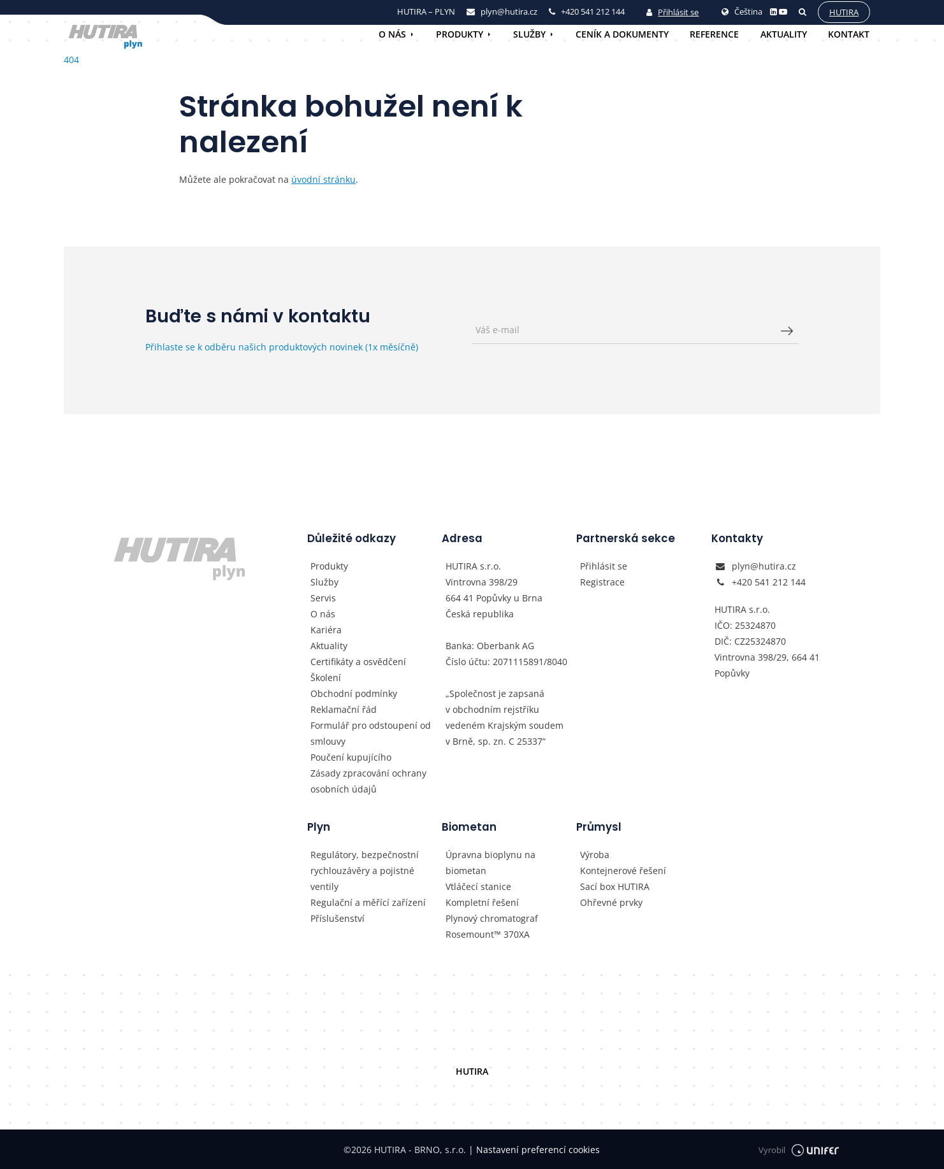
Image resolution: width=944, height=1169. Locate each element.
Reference (714, 34)
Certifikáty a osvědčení (358, 662)
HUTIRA (472, 1071)
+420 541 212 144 (769, 582)
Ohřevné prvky (611, 902)
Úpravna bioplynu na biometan (490, 863)
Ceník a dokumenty (622, 34)
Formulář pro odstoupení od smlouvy (370, 733)
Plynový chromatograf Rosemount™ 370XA (492, 926)
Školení (325, 677)
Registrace (602, 582)
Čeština (742, 11)
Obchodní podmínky (353, 693)
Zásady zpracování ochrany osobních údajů (368, 781)
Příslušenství (337, 918)
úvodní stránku (323, 179)
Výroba (594, 855)
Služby (529, 34)
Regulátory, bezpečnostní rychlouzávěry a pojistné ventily (364, 871)
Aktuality (783, 34)
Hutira (843, 12)
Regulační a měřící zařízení (368, 902)
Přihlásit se (672, 12)
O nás (392, 34)
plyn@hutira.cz (764, 566)
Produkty (459, 34)
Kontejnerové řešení (623, 870)
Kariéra (326, 630)
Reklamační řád (343, 709)
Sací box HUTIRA (615, 886)
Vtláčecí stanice (478, 886)
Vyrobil (799, 1150)
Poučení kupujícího (350, 757)
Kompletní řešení (482, 902)
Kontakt (848, 34)
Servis (323, 598)
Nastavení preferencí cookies (534, 1150)
